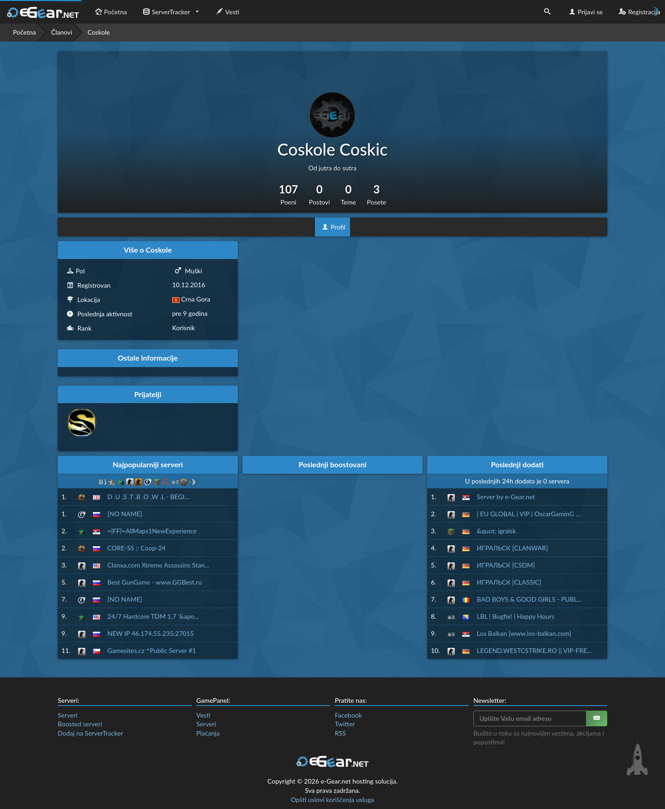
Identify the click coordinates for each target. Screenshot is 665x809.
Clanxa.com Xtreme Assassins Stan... (159, 565)
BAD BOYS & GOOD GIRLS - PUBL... (529, 599)
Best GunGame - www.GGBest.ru (155, 582)
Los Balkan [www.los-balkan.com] (524, 633)
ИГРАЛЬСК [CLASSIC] (509, 582)
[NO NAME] (125, 514)
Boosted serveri (80, 724)
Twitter (345, 724)
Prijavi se (585, 12)
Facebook (348, 715)
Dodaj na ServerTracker (90, 733)
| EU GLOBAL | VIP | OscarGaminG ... (528, 514)
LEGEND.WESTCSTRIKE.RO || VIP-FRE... (534, 650)
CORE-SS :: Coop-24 (137, 548)
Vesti (227, 12)
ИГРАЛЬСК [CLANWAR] (512, 548)
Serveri (68, 715)
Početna (110, 12)
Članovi (62, 32)
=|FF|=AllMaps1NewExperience (152, 531)
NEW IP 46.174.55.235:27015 (151, 633)
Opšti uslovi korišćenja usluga (332, 799)
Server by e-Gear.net (506, 497)
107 (288, 194)
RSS (340, 733)
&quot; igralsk (496, 531)
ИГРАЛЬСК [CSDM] (506, 565)
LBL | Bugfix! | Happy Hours (516, 616)
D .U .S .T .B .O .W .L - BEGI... (148, 497)
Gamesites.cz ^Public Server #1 (152, 650)
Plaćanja (207, 733)
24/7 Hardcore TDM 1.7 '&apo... (153, 616)
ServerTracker (165, 12)
